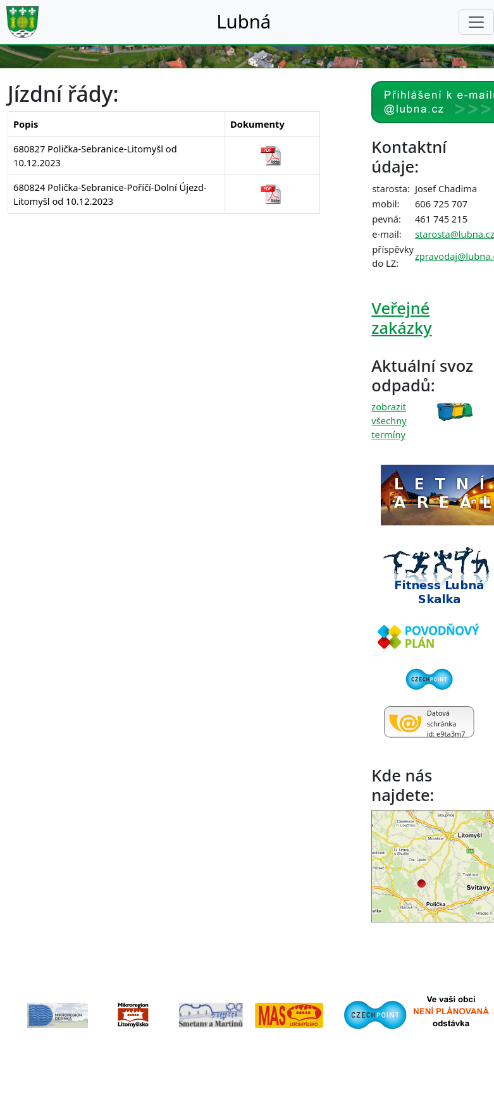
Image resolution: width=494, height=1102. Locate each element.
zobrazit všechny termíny (388, 420)
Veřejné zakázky (401, 317)
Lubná (243, 21)
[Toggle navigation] (476, 22)
